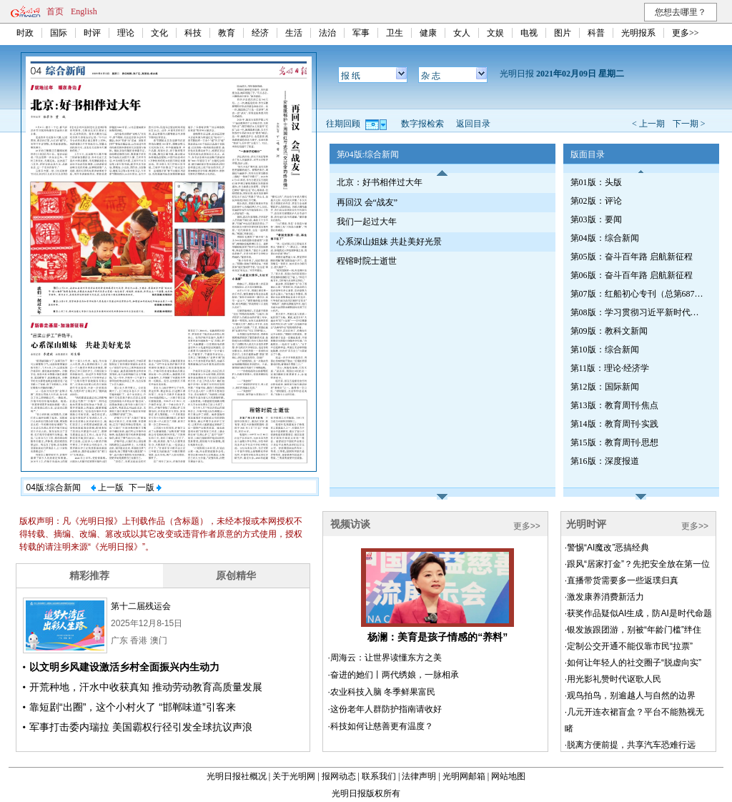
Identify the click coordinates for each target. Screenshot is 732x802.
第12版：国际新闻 (604, 387)
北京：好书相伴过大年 (379, 182)
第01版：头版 (596, 182)
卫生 (394, 33)
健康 (428, 33)
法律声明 (419, 776)
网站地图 (508, 776)
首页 (55, 11)
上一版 (107, 487)
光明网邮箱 (463, 776)
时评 (92, 33)
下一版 (145, 487)
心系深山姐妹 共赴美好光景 (389, 242)
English (84, 11)
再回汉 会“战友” (367, 202)
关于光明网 (293, 776)
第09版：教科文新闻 (609, 331)
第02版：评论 (596, 201)
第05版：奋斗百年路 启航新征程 (631, 257)
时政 (25, 33)
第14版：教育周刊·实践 (614, 424)
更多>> (685, 33)
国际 (58, 33)
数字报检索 (422, 124)
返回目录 (473, 124)
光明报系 (638, 33)
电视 (529, 33)
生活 (293, 33)
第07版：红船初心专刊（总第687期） (638, 294)
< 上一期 (648, 124)
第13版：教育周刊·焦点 (614, 405)
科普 (596, 33)
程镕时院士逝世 (367, 261)
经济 (260, 33)
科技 (193, 33)
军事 (361, 33)
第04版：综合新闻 (604, 238)
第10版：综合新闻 (604, 350)
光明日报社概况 (237, 776)
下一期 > (689, 124)
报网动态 (339, 776)
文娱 (495, 33)
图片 (562, 33)
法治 (327, 33)
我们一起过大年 (367, 222)
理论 (125, 33)
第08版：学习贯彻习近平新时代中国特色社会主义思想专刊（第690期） (638, 312)
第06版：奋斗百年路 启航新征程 (631, 275)
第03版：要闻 (596, 219)
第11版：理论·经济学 (610, 368)
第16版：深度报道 (604, 461)
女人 (461, 33)
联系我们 (379, 776)
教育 (226, 33)
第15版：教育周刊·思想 (614, 442)
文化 (159, 33)
